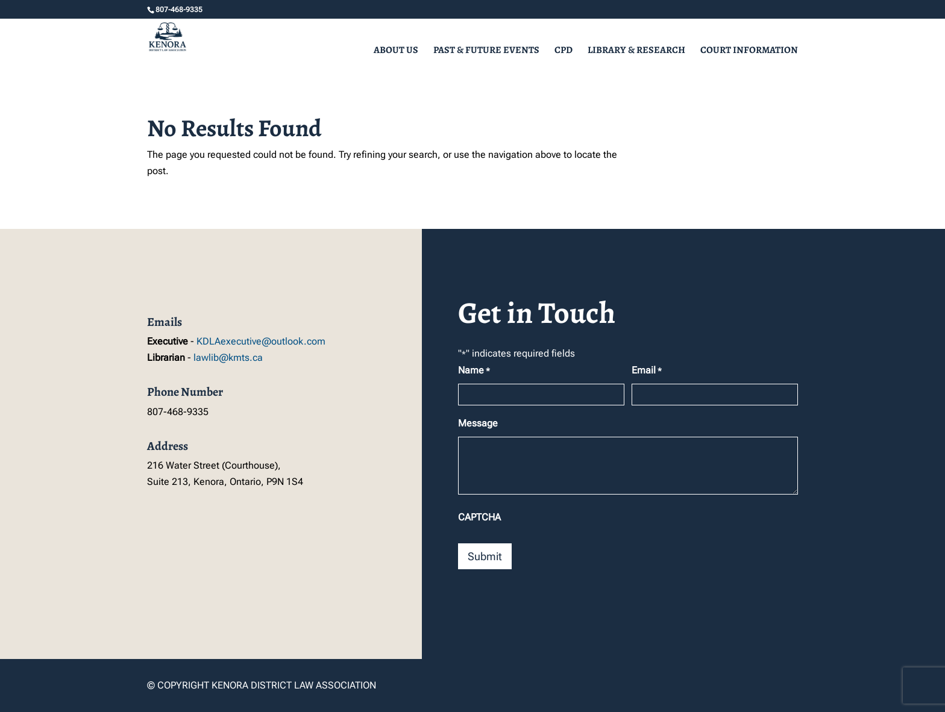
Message (478, 423)
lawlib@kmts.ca (228, 357)
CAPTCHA (479, 517)
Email (647, 371)
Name (474, 371)
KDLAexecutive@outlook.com (260, 341)
